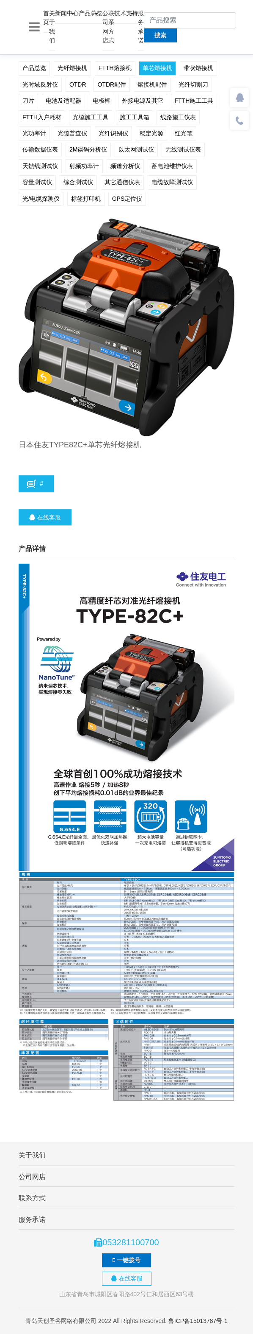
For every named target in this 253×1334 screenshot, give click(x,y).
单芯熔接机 (157, 68)
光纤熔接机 (72, 68)
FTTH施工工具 (194, 100)
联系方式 (111, 27)
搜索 (160, 35)
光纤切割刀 (193, 84)
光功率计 (34, 133)
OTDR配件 (111, 84)
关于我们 (52, 27)
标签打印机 (86, 198)
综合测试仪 (78, 182)
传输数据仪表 (40, 149)
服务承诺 (141, 27)
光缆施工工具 (90, 117)
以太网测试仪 (136, 149)
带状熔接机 (198, 68)
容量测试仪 (37, 182)
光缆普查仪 (72, 133)
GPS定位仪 (127, 198)
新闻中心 (67, 13)
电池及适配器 (63, 100)
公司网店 (105, 27)
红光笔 (183, 133)
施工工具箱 (134, 117)
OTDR (77, 84)
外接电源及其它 (142, 100)
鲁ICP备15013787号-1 (198, 1320)
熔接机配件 (152, 84)
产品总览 (90, 13)
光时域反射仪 (40, 84)
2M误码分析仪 (88, 149)
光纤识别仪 (113, 133)
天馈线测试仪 (40, 166)
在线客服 (45, 517)
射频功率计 (84, 166)
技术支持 (126, 13)
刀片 (28, 100)
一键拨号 (126, 1260)
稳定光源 (151, 133)
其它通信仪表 (122, 182)
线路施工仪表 (178, 117)
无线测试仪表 (183, 149)
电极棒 (101, 100)
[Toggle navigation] (34, 27)
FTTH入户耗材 (41, 117)
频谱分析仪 (125, 166)
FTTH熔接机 (115, 68)
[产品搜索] (190, 20)
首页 (46, 17)
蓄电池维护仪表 (172, 166)
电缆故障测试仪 (172, 182)
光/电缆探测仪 (41, 198)
